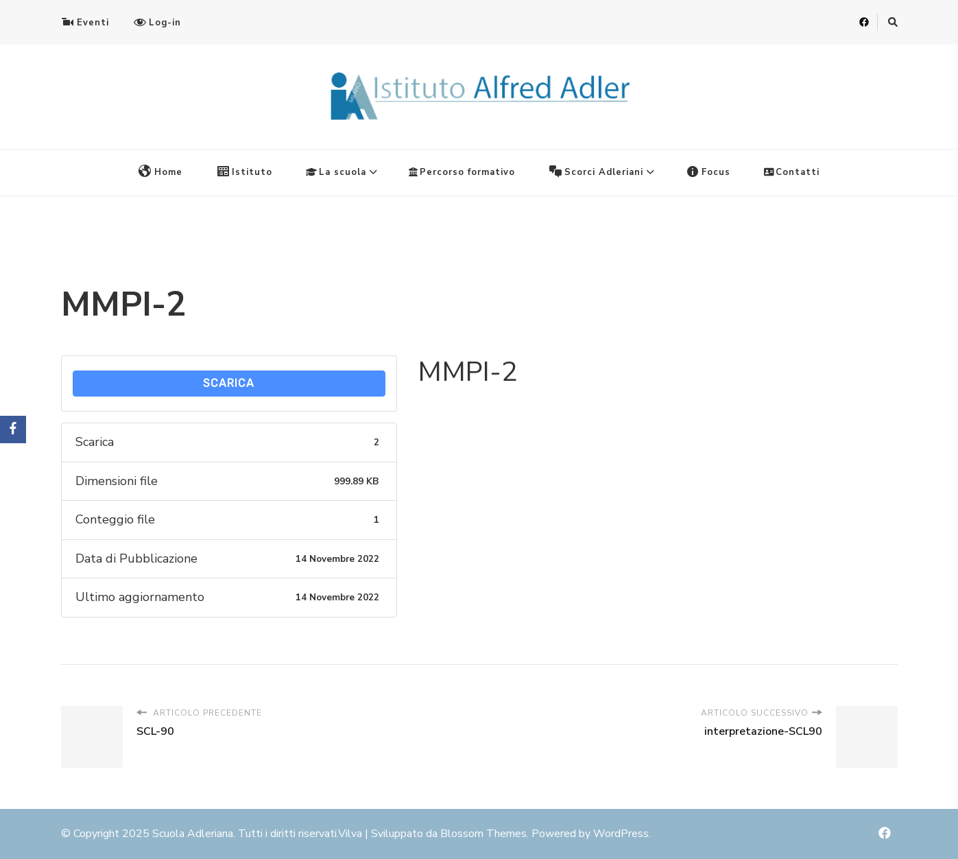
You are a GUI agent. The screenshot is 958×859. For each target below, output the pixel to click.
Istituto (244, 171)
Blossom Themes (483, 833)
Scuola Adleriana (192, 833)
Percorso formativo (462, 172)
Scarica (228, 383)
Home (160, 171)
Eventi (85, 22)
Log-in (157, 22)
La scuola (336, 172)
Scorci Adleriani (596, 171)
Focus (708, 171)
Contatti (792, 172)
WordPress (621, 833)
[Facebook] (13, 429)
